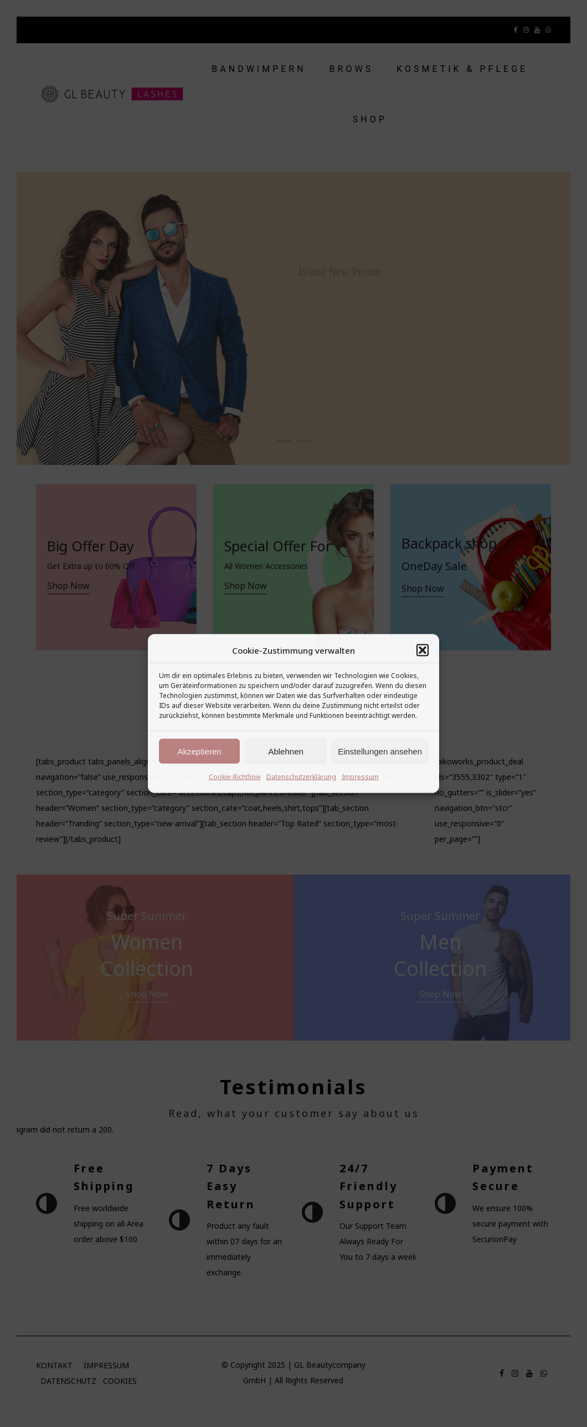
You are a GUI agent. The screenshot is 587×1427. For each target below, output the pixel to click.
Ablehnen (285, 751)
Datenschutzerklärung (301, 777)
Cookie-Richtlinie (235, 777)
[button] (422, 650)
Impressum (360, 777)
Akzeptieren (199, 751)
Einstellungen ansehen (380, 751)
